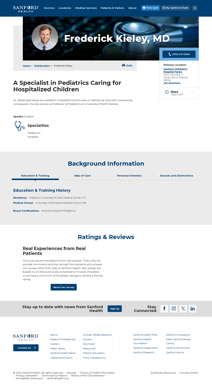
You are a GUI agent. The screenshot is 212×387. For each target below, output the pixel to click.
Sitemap (71, 372)
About (54, 334)
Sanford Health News (63, 353)
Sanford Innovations (178, 334)
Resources (89, 348)
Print (129, 65)
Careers (54, 344)
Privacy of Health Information (97, 372)
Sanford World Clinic (178, 348)
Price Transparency (94, 357)
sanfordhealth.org (57, 378)
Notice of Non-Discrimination (88, 375)
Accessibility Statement (29, 378)
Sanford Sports (175, 352)
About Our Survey (63, 287)
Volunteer (89, 344)
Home (26, 65)
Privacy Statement (27, 375)
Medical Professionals (62, 339)
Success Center (189, 372)
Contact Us (24, 347)
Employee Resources (163, 372)
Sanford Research (143, 352)
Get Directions (172, 83)
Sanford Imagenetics (145, 348)
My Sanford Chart (175, 7)
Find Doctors (42, 65)
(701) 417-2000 (179, 54)
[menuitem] (49, 8)
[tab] (35, 177)
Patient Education (94, 353)
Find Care (150, 7)
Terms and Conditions (54, 375)
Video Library (58, 348)
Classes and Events (61, 357)
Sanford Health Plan (145, 334)
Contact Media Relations (97, 334)
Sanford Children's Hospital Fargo (175, 70)
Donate (87, 339)
